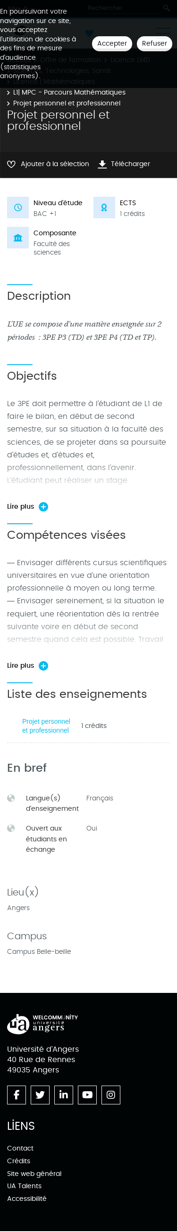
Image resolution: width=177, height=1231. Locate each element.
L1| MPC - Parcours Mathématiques (69, 92)
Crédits (18, 1161)
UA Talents (24, 1186)
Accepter (112, 43)
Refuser (154, 43)
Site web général (34, 1174)
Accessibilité (27, 1199)
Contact (20, 1148)
